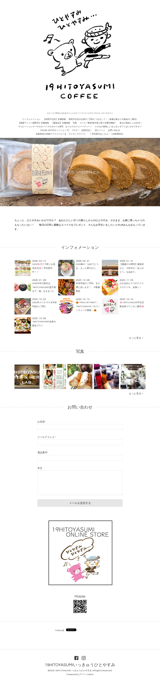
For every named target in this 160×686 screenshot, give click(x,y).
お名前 (41, 421)
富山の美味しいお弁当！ (131, 123)
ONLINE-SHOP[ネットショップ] (54, 130)
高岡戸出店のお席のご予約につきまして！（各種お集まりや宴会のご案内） (103, 119)
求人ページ (100, 130)
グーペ (82, 674)
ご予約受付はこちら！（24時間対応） (107, 134)
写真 (75, 123)
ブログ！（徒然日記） (82, 130)
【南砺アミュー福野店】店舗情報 (33, 123)
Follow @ (59, 630)
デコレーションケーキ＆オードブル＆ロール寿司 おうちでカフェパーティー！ (55, 127)
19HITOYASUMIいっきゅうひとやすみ (80, 665)
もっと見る (136, 338)
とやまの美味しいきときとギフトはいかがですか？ (118, 127)
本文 (39, 468)
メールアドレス (46, 437)
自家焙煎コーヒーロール (80, 172)
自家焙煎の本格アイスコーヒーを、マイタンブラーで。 (61, 134)
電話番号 (42, 452)
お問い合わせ (114, 130)
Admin (90, 674)
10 (98, 203)
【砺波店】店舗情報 (61, 123)
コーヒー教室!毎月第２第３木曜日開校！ (98, 123)
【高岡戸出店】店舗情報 (54, 119)
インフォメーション (31, 119)
